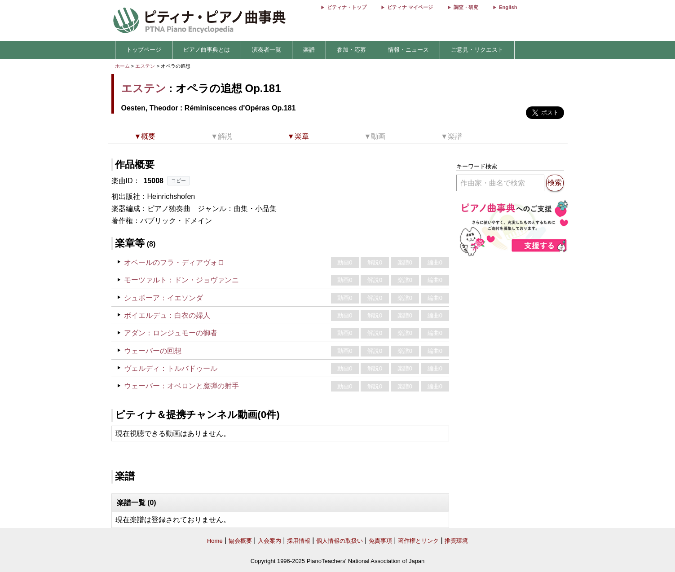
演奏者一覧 (266, 49)
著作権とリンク (418, 540)
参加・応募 (351, 49)
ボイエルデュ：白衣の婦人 (167, 315)
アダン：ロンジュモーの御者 (170, 333)
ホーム (122, 66)
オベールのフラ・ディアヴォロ (174, 262)
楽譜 (309, 49)
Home (215, 540)
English (508, 7)
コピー (178, 180)
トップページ (143, 49)
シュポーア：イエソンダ (163, 298)
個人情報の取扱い (339, 540)
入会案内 (269, 540)
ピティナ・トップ (346, 7)
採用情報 (298, 540)
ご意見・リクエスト (477, 49)
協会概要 (240, 540)
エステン (145, 66)
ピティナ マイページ (410, 7)
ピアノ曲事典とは (206, 49)
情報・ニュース (408, 49)
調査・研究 (466, 7)
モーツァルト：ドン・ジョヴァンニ (181, 280)
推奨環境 (456, 540)
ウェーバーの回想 (152, 351)
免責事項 (380, 540)
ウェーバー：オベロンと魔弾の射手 (181, 386)
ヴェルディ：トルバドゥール (170, 368)
